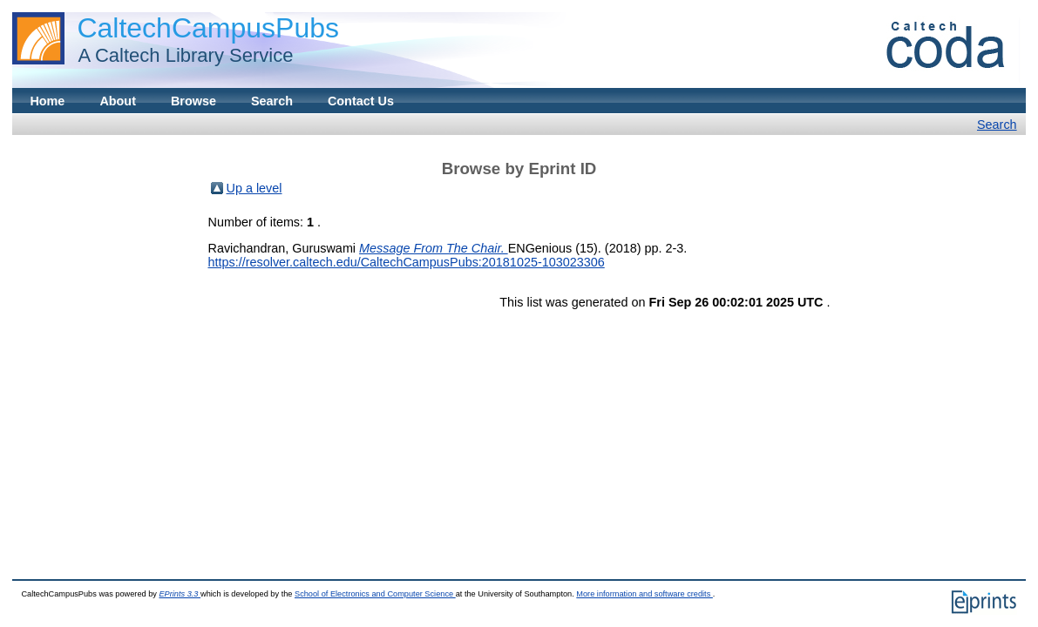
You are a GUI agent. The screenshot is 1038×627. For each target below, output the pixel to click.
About (117, 101)
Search (272, 101)
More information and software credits (644, 594)
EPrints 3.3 (179, 594)
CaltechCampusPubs (208, 28)
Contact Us (361, 101)
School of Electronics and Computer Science (375, 594)
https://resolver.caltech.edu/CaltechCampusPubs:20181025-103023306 (406, 262)
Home (47, 101)
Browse (193, 101)
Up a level (254, 188)
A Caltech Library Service (180, 55)
